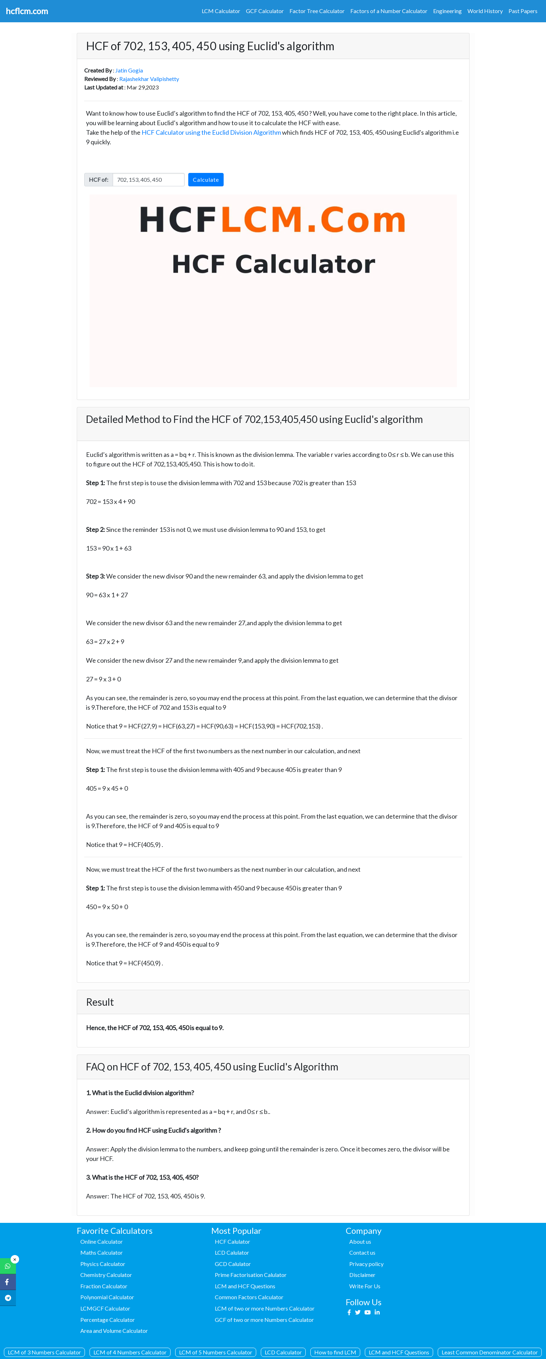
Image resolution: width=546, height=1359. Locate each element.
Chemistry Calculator (106, 1274)
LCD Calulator (232, 1252)
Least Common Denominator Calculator (490, 1352)
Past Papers (523, 10)
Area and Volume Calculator (114, 1330)
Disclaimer (362, 1274)
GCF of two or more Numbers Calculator (264, 1319)
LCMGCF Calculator (105, 1308)
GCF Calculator (265, 10)
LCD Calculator (283, 1352)
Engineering (447, 10)
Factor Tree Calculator (317, 10)
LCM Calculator (221, 10)
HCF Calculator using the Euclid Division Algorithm (211, 132)
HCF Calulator (232, 1241)
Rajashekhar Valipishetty (149, 78)
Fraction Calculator (103, 1286)
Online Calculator (101, 1241)
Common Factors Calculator (249, 1297)
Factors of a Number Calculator (388, 10)
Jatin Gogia (129, 70)
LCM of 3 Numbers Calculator (44, 1352)
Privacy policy (366, 1263)
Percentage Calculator (107, 1319)
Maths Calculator (101, 1252)
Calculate (206, 179)
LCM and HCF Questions (399, 1352)
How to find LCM (335, 1352)
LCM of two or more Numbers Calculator (265, 1308)
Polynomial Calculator (107, 1297)
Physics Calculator (102, 1263)
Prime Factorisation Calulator (251, 1274)
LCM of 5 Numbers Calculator (215, 1352)
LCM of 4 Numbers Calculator (130, 1352)
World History (485, 10)
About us (360, 1241)
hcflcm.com (27, 11)
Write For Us (364, 1286)
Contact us (362, 1252)
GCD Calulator (233, 1263)
